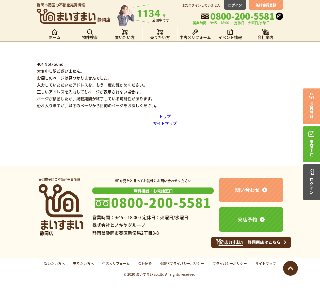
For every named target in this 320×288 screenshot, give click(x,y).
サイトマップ (165, 123)
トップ (165, 116)
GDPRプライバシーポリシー (182, 263)
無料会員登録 (266, 4)
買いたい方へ (54, 263)
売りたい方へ (83, 263)
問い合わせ (247, 189)
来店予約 (247, 219)
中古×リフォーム (116, 263)
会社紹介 (145, 263)
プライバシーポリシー (229, 263)
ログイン (235, 4)
